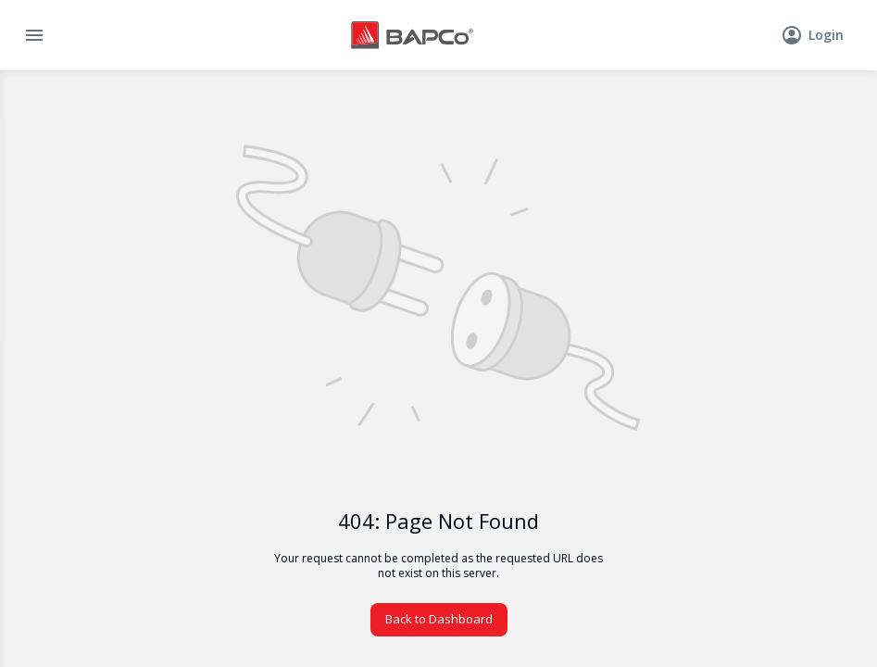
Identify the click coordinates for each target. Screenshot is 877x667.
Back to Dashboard (439, 618)
